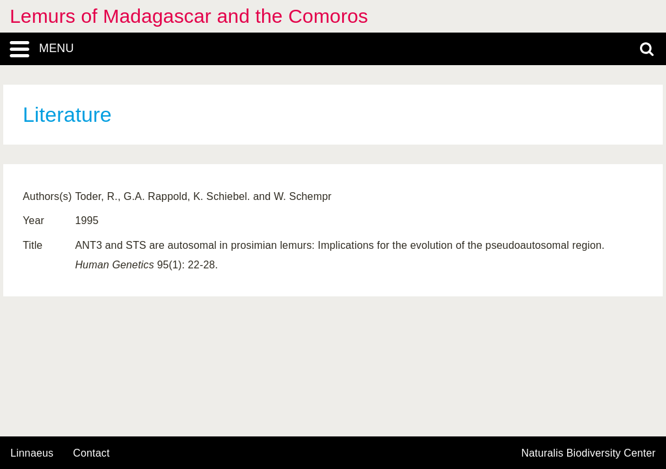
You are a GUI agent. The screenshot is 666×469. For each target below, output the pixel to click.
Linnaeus (31, 453)
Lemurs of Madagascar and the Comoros (189, 16)
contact (91, 453)
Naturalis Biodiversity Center (589, 453)
